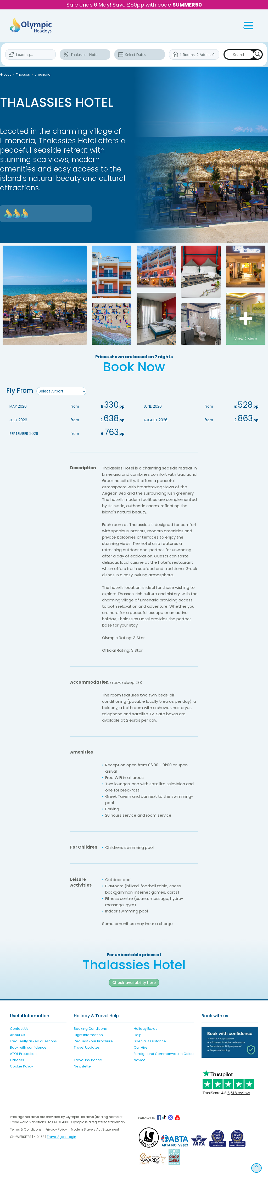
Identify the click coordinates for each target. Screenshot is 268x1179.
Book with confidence (28, 1047)
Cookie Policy (21, 1066)
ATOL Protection (23, 1053)
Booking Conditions (90, 1028)
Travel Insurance (88, 1060)
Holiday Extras (145, 1028)
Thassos (23, 74)
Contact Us (19, 1028)
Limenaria (43, 74)
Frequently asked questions (33, 1041)
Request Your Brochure (93, 1041)
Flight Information (88, 1035)
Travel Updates (87, 1047)
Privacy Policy (56, 1129)
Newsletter (83, 1066)
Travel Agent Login (61, 1137)
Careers (17, 1060)
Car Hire (141, 1047)
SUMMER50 (187, 4)
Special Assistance (150, 1041)
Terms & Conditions (26, 1129)
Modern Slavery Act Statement (95, 1129)
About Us (17, 1035)
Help (138, 1035)
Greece (5, 74)
